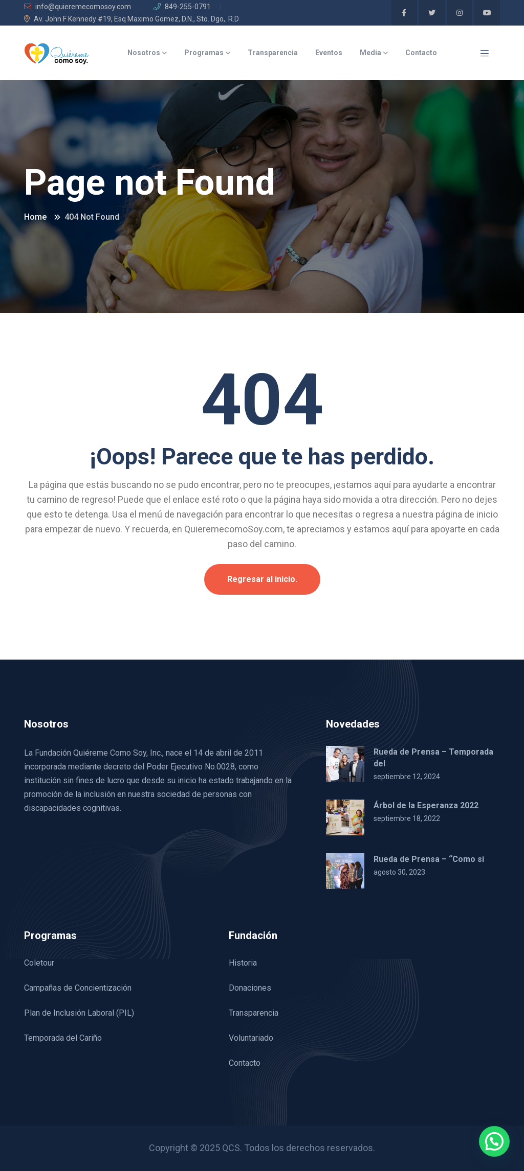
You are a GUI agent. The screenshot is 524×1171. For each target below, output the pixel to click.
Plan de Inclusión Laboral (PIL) (79, 1013)
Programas (204, 53)
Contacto (421, 53)
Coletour (39, 963)
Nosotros (143, 53)
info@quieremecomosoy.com (77, 7)
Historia (243, 963)
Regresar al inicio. (262, 579)
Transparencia (273, 53)
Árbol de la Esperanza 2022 (426, 805)
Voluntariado (251, 1038)
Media (370, 53)
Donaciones (250, 988)
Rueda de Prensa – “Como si (429, 859)
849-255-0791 (182, 7)
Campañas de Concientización (78, 988)
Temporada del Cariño (63, 1038)
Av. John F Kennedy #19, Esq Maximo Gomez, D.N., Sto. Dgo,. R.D (131, 19)
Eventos (328, 53)
